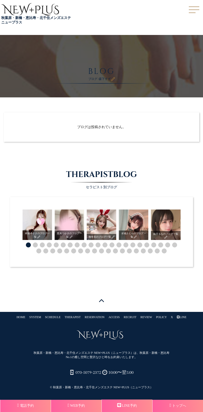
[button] (28, 244)
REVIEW (146, 317)
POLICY (161, 317)
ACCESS (114, 317)
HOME (20, 317)
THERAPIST (73, 317)
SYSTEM (35, 317)
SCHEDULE (53, 317)
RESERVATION (94, 317)
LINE (181, 317)
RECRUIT (130, 317)
